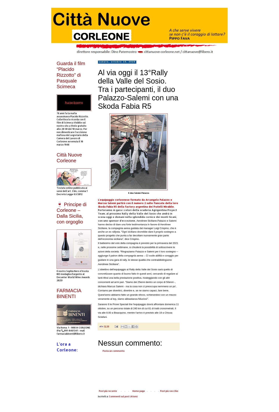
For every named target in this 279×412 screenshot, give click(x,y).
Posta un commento (114, 351)
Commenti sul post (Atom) (123, 396)
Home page (138, 391)
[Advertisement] (138, 371)
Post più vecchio (169, 391)
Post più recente (108, 391)
